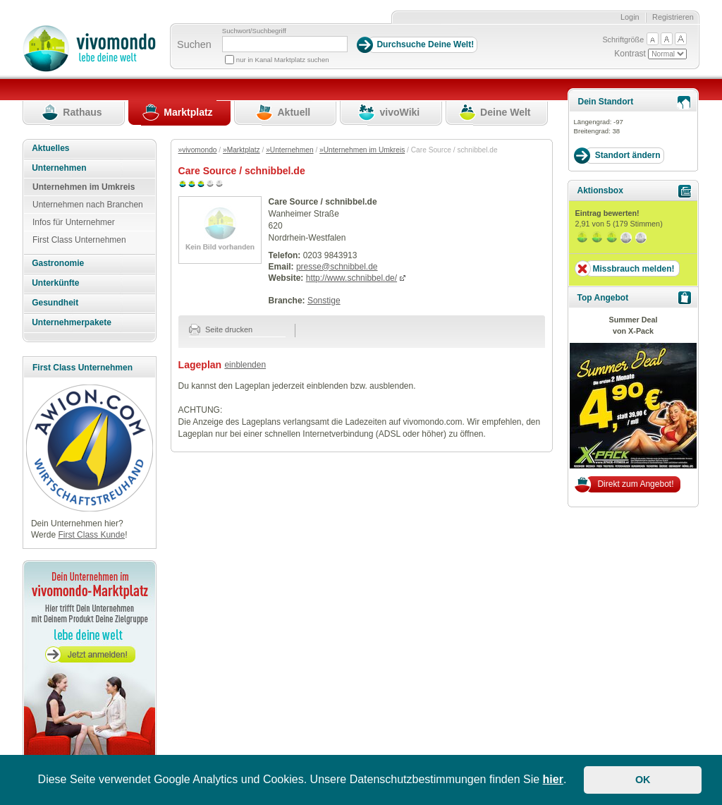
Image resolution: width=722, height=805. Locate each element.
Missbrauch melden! (633, 269)
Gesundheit (55, 303)
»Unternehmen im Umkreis (362, 150)
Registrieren (673, 17)
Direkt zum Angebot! (635, 484)
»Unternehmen (289, 150)
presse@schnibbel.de (337, 267)
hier (553, 779)
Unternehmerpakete (71, 322)
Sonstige (324, 300)
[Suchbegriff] (285, 44)
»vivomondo (197, 150)
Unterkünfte (55, 283)
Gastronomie (58, 263)
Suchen (194, 44)
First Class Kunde (91, 535)
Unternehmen (59, 168)
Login (630, 17)
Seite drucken (221, 329)
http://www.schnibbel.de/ (351, 278)
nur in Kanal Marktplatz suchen (282, 59)
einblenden (245, 365)
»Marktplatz (241, 150)
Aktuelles (50, 148)
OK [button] (643, 779)
